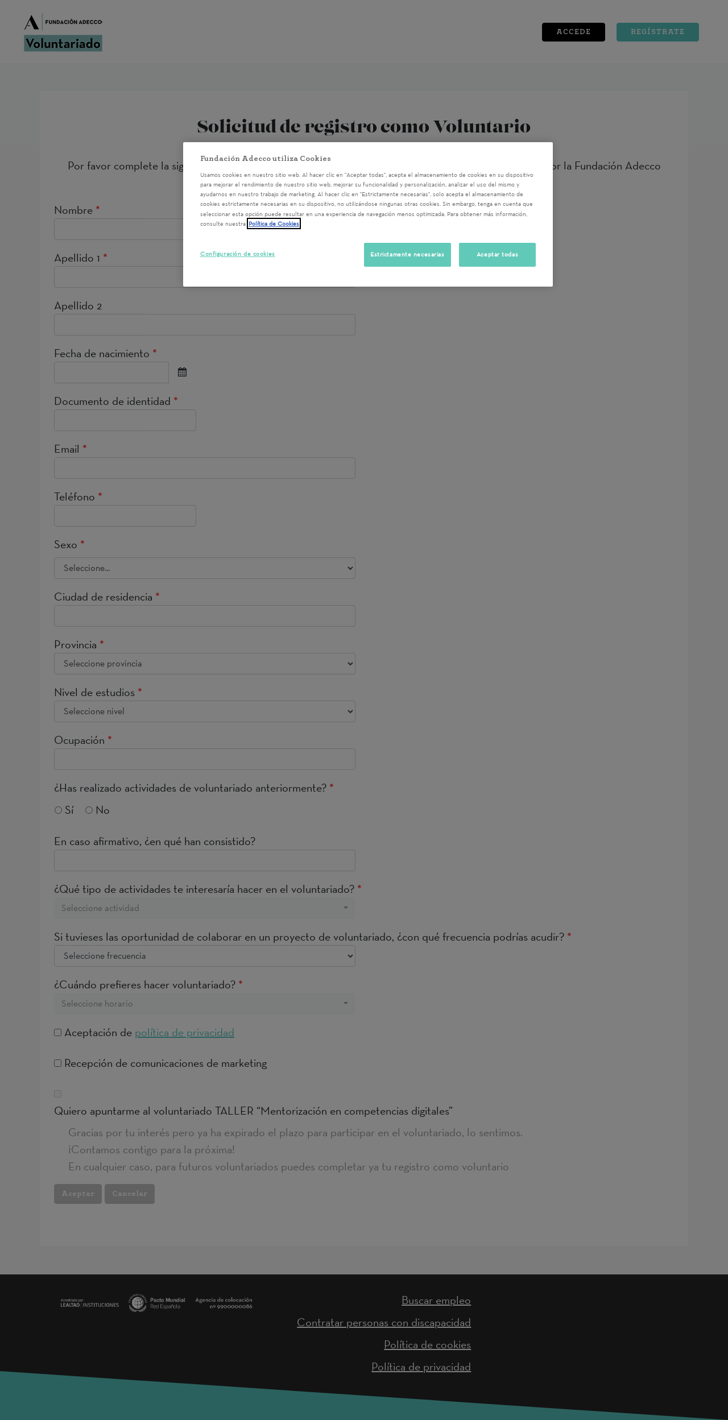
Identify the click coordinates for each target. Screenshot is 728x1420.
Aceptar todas (497, 254)
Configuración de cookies (237, 254)
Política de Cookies (274, 223)
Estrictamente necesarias (407, 254)
